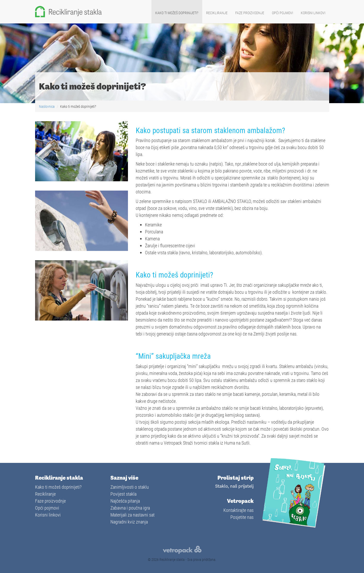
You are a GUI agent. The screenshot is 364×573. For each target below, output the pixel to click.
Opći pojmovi (282, 12)
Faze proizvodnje (249, 12)
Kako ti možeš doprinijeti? (176, 12)
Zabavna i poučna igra (130, 508)
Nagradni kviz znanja (129, 522)
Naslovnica (47, 106)
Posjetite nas (242, 517)
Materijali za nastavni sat (132, 515)
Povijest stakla (123, 494)
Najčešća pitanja (125, 501)
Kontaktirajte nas (238, 510)
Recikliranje (217, 12)
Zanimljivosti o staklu (129, 487)
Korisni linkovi (313, 12)
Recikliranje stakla (172, 559)
